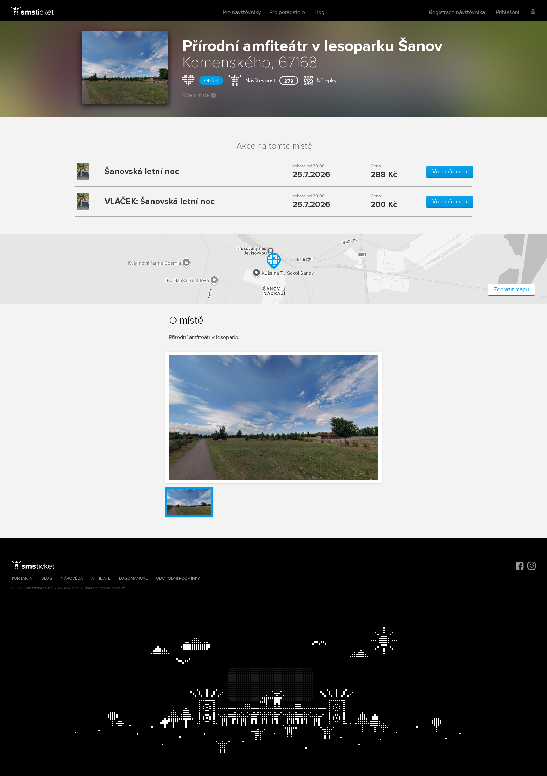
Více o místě (199, 95)
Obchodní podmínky (178, 578)
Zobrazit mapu (511, 289)
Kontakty (22, 578)
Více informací (449, 171)
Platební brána (96, 588)
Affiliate (101, 578)
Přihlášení (507, 12)
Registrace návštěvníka (457, 12)
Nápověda (72, 578)
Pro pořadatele (287, 12)
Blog (318, 12)
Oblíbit (211, 80)
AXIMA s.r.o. (68, 588)
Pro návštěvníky (242, 12)
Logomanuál (133, 578)
